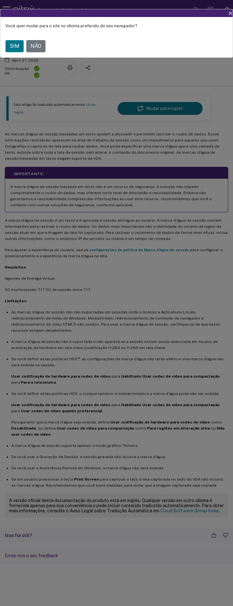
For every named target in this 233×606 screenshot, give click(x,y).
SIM (15, 46)
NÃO (35, 46)
